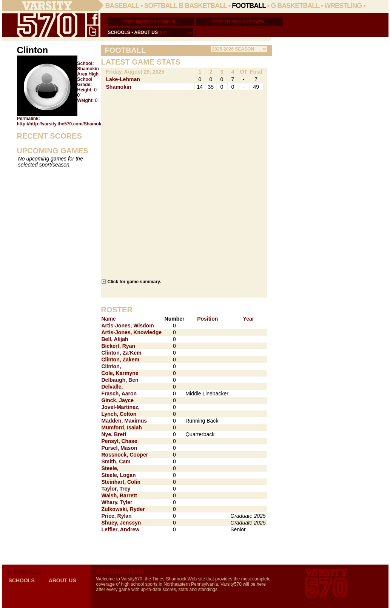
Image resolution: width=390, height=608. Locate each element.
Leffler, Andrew (121, 529)
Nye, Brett (114, 434)
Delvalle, (112, 387)
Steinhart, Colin (121, 482)
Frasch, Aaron (119, 393)
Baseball (122, 5)
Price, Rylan (117, 516)
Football (249, 5)
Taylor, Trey (116, 489)
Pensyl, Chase (119, 441)
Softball (160, 5)
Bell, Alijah (115, 339)
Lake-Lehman (123, 79)
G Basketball (295, 5)
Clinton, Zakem (120, 359)
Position (207, 319)
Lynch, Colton (119, 414)
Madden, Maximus (124, 421)
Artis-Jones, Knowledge (132, 332)
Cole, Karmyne (120, 373)
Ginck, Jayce (118, 400)
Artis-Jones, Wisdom (128, 326)
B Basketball (203, 5)
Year (248, 319)
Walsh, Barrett (119, 495)
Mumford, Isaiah (122, 427)
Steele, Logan (119, 475)
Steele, (110, 468)
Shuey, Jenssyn (121, 523)
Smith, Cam (116, 461)
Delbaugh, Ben (120, 380)
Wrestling (343, 5)
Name (109, 319)
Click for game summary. (134, 281)
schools (119, 32)
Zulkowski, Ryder (123, 509)
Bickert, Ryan (118, 346)
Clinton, (111, 366)
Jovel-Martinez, (121, 407)
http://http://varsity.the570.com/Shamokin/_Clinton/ (71, 124)
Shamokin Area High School (88, 74)
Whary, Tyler (117, 502)
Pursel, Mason (119, 448)
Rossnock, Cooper (125, 455)
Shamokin (118, 87)
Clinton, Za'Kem (122, 353)
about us (146, 32)
